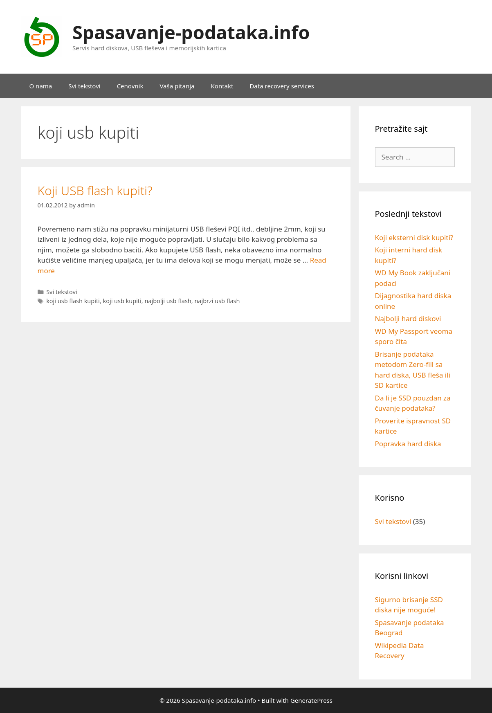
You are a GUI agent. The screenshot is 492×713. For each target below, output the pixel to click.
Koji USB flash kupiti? (95, 190)
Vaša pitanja (177, 86)
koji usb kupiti (122, 301)
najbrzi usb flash (217, 301)
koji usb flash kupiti (73, 301)
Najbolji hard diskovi (408, 318)
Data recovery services (281, 86)
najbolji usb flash (167, 301)
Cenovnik (130, 86)
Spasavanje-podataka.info (191, 32)
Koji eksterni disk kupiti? (414, 237)
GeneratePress (311, 700)
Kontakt (222, 86)
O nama (40, 86)
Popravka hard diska (408, 443)
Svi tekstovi (84, 86)
